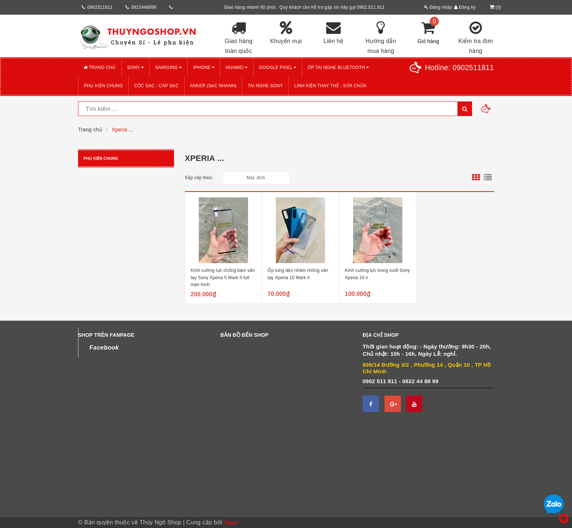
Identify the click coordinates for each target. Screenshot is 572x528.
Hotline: (459, 67)
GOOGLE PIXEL (278, 67)
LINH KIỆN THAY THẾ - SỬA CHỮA (330, 85)
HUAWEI (237, 67)
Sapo (231, 522)
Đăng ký (465, 7)
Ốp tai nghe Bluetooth (338, 67)
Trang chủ (100, 67)
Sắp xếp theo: (199, 177)
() (494, 7)
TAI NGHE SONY (265, 85)
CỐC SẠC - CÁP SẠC (156, 85)
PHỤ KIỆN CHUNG (103, 85)
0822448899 (143, 7)
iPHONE (203, 67)
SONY (135, 67)
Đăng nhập (438, 7)
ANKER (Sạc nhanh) (213, 85)
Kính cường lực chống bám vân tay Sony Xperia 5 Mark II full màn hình (223, 277)
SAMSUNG (168, 67)
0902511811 (99, 7)
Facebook (104, 347)
